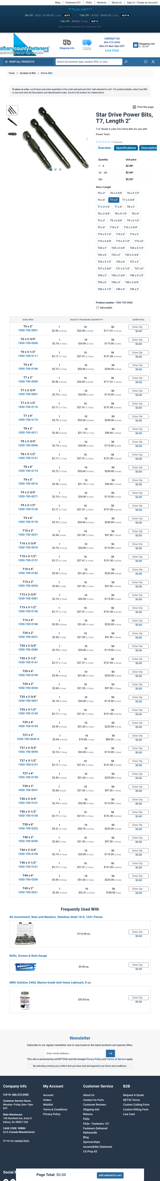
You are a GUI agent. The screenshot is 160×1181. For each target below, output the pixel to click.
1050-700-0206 (28, 879)
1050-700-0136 (28, 611)
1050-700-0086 (28, 649)
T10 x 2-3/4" (131, 227)
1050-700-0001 (28, 330)
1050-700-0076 (28, 547)
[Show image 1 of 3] (51, 169)
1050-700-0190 (28, 675)
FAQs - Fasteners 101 (96, 1123)
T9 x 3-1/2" (133, 220)
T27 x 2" (134, 261)
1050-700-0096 (28, 751)
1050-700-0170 (28, 419)
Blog (57, 2)
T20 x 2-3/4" (118, 248)
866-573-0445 (112, 42)
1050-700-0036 (28, 688)
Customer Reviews (94, 1104)
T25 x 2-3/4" (132, 254)
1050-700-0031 (28, 637)
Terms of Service (116, 1059)
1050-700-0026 (28, 585)
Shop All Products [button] (19, 61)
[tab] (149, 148)
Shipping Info (91, 1109)
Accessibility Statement (97, 1146)
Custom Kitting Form (136, 1109)
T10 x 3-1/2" (104, 234)
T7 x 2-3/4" (128, 199)
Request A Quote (133, 1095)
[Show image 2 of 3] (55, 169)
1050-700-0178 (28, 521)
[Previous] (23, 139)
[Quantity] (139, 327)
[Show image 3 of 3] (60, 169)
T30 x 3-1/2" (137, 275)
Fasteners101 (73, 2)
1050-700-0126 (28, 509)
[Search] (125, 62)
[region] (48, 138)
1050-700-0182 (28, 573)
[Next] (87, 139)
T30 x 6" (102, 282)
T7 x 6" (118, 206)
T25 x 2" (115, 254)
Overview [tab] (104, 148)
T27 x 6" (139, 268)
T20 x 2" (102, 248)
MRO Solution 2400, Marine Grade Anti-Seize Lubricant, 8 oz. (51, 982)
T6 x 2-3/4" (116, 193)
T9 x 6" (101, 227)
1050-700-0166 (28, 368)
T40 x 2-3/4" (132, 282)
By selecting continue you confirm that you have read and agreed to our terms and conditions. (80, 1066)
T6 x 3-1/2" (133, 193)
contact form (22, 1140)
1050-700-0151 (28, 764)
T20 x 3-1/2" (137, 248)
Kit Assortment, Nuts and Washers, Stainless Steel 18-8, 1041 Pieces (56, 917)
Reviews (101, 2)
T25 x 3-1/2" (104, 261)
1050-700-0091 (28, 700)
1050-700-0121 (28, 458)
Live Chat (112, 50)
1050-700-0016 (28, 483)
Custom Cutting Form (136, 1104)
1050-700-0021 (28, 534)
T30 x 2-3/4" (118, 275)
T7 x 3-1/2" (104, 206)
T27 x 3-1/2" (123, 268)
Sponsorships (91, 1142)
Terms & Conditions (55, 1109)
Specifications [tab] (126, 148)
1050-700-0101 (28, 802)
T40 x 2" (115, 282)
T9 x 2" (101, 220)
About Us (117, 2)
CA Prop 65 (90, 1151)
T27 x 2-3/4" (104, 268)
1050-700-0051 (28, 892)
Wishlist (48, 1104)
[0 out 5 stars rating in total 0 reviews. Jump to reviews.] (109, 142)
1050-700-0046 (28, 841)
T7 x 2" (114, 199)
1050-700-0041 (28, 790)
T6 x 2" (101, 193)
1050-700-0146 (28, 713)
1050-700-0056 (28, 343)
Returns (88, 1114)
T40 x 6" (120, 289)
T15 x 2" (134, 234)
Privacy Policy (94, 1059)
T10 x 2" (114, 227)
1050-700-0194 (28, 726)
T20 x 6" (102, 254)
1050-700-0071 (28, 496)
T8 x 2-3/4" (104, 213)
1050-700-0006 (28, 381)
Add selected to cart (110, 1175)
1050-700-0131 (28, 560)
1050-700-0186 (28, 624)
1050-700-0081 (28, 598)
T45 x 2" (134, 289)
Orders (47, 1100)
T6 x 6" (101, 199)
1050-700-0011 (28, 432)
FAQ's (89, 2)
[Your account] (153, 62)
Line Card (129, 1114)
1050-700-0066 (28, 445)
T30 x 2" (102, 275)
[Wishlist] (145, 62)
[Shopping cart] (144, 45)
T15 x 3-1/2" (123, 241)
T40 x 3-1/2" (104, 289)
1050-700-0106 (28, 854)
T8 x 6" (135, 213)
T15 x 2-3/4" (104, 241)
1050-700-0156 (28, 815)
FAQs (86, 1118)
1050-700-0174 (28, 470)
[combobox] (89, 62)
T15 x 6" (139, 241)
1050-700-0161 (28, 866)
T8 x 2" (131, 206)
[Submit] (110, 1053)
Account (48, 1095)
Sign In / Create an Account (142, 2)
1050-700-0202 (28, 828)
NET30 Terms (131, 1100)
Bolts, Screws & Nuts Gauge (28, 955)
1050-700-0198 (28, 777)
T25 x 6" (120, 261)
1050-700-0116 (28, 407)
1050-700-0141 (28, 662)
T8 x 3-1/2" (121, 213)
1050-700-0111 (28, 356)
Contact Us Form (93, 1100)
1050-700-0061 (28, 394)
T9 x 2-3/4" (116, 220)
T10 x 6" (120, 234)
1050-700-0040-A (28, 739)
